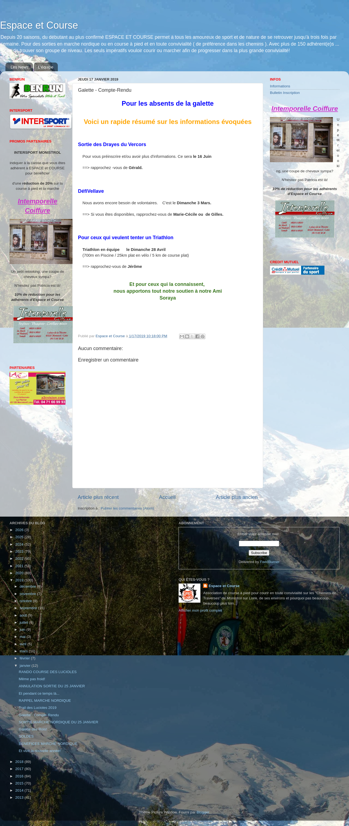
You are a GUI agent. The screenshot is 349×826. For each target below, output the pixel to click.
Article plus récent (98, 497)
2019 (20, 580)
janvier (26, 666)
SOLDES (26, 736)
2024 (20, 544)
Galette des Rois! (33, 729)
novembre (28, 594)
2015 (20, 783)
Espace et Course (39, 25)
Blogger (203, 812)
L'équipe (45, 67)
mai (23, 637)
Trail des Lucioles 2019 (37, 708)
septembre (29, 608)
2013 (20, 797)
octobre (26, 601)
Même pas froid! (32, 679)
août (24, 615)
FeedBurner (269, 562)
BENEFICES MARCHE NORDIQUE (48, 744)
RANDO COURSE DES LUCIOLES (48, 672)
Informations (280, 86)
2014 (20, 790)
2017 (20, 769)
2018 (20, 762)
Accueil (167, 497)
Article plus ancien (237, 497)
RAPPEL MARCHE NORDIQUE (45, 700)
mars (24, 651)
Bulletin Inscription (285, 93)
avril (24, 644)
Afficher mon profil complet (200, 610)
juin (23, 629)
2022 (20, 558)
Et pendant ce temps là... (39, 693)
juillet (24, 622)
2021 (20, 566)
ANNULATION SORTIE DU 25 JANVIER (52, 686)
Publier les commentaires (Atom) (127, 508)
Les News (20, 67)
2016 (20, 776)
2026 (20, 530)
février (25, 658)
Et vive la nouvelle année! (40, 751)
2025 (20, 537)
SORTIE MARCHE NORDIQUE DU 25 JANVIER (58, 722)
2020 (20, 573)
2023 (20, 551)
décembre (28, 586)
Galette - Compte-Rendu (39, 715)
